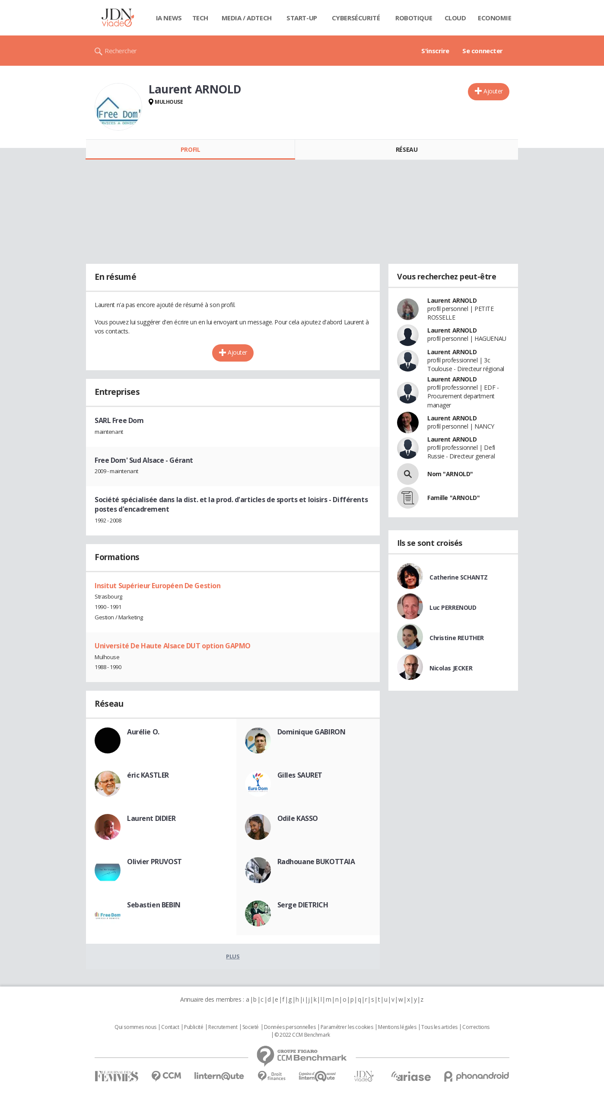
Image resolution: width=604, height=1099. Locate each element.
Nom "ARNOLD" (450, 474)
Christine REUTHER (456, 638)
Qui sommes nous (135, 1027)
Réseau (406, 149)
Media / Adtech (247, 17)
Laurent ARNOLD (452, 300)
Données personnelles (290, 1027)
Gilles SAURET (300, 775)
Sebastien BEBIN (154, 905)
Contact (170, 1027)
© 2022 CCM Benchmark (302, 1035)
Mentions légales (397, 1027)
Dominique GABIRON (311, 732)
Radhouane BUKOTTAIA (316, 861)
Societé (250, 1027)
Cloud (455, 17)
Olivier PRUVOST (154, 861)
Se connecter (482, 50)
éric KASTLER (148, 775)
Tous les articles (439, 1027)
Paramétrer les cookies (347, 1027)
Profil (190, 149)
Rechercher (121, 50)
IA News (169, 17)
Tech (200, 17)
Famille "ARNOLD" (453, 497)
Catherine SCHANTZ (458, 577)
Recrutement (222, 1027)
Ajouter (493, 91)
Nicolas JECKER (450, 668)
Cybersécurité (356, 17)
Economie (495, 17)
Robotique (413, 17)
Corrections (475, 1027)
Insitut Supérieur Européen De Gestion (157, 585)
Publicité (193, 1027)
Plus (232, 956)
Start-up (301, 17)
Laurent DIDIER (151, 818)
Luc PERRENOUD (453, 607)
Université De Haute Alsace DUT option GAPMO (173, 645)
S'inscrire (435, 50)
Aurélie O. (143, 732)
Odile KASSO (297, 818)
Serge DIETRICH (302, 905)
